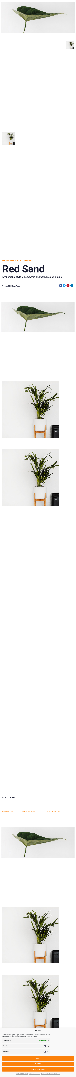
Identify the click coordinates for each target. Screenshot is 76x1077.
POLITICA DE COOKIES (22, 1074)
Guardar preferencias (38, 1069)
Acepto (38, 1058)
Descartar (38, 1064)
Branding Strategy (9, 295)
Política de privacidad (34, 1074)
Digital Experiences (24, 295)
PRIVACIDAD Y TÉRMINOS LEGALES (50, 1074)
